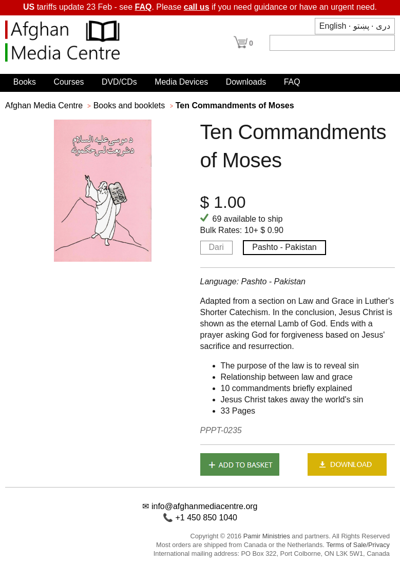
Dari (216, 247)
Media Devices (181, 81)
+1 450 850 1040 (206, 517)
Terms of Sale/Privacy (358, 545)
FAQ (143, 7)
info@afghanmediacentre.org (204, 506)
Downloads (246, 81)
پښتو (361, 26)
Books (24, 81)
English (332, 26)
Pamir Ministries (266, 536)
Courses (68, 81)
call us (196, 7)
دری (383, 26)
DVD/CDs (119, 81)
